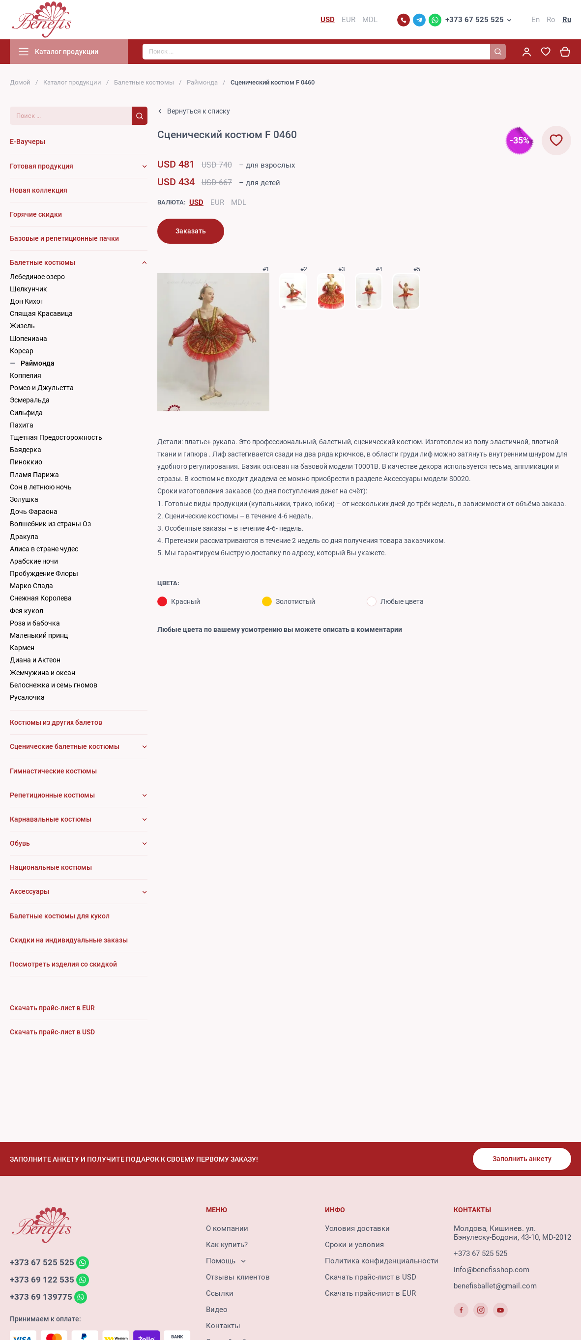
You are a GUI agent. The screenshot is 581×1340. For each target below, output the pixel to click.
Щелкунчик (28, 289)
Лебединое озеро (37, 277)
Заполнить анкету (522, 1159)
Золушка (24, 499)
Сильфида (26, 413)
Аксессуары (29, 891)
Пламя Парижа (34, 475)
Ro (551, 19)
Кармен (22, 648)
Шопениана (28, 338)
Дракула (24, 537)
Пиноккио (26, 462)
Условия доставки (357, 1228)
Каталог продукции (72, 82)
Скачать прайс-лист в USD (370, 1277)
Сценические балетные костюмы (64, 746)
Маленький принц (39, 635)
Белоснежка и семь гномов (53, 685)
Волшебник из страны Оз (50, 524)
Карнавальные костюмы (50, 819)
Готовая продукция (41, 166)
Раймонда (202, 82)
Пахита (21, 425)
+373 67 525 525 (474, 19)
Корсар (21, 351)
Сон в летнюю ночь (41, 487)
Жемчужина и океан (42, 673)
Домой (20, 82)
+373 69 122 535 (42, 1279)
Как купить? (227, 1244)
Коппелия (25, 375)
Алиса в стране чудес (44, 549)
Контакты (223, 1325)
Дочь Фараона (34, 511)
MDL (238, 202)
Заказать (190, 231)
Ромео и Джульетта (42, 388)
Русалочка (27, 697)
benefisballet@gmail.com (495, 1286)
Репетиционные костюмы (52, 795)
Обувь (20, 843)
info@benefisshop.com (491, 1269)
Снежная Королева (41, 598)
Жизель (22, 326)
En (535, 19)
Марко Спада (31, 586)
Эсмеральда (30, 400)
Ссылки (219, 1293)
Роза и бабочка (35, 623)
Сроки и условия (354, 1244)
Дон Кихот (27, 301)
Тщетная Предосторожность (56, 437)
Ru (566, 19)
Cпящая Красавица (41, 313)
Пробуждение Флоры (44, 573)
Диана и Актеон (35, 660)
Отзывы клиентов (238, 1277)
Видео (217, 1309)
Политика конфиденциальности (381, 1260)
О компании (227, 1228)
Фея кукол (26, 611)
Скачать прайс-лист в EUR (370, 1293)
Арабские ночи (34, 561)
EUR (217, 202)
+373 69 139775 (41, 1297)
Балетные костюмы (144, 82)
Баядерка (25, 450)
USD (196, 202)
